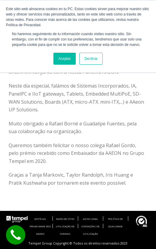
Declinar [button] (91, 59)
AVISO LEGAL (90, 218)
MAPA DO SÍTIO (65, 218)
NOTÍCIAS (40, 218)
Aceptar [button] (64, 59)
